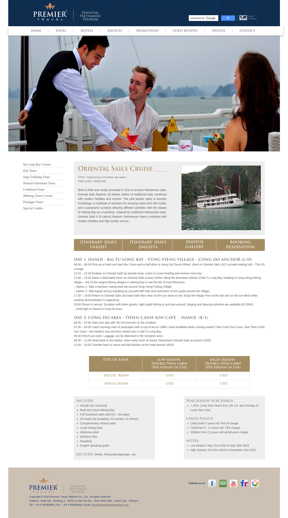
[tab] (98, 245)
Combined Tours (34, 189)
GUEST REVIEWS (185, 31)
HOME (36, 31)
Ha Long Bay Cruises (37, 164)
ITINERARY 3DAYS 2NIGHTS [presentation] (147, 245)
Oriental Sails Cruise (115, 169)
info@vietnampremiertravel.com (110, 504)
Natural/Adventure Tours (39, 183)
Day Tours (30, 170)
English (251, 16)
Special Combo (33, 208)
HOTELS (87, 31)
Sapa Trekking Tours (36, 177)
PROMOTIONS (147, 31)
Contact (247, 31)
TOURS (60, 31)
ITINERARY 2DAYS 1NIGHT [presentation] (98, 245)
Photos (218, 31)
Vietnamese (252, 19)
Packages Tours (33, 202)
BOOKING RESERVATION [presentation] (240, 245)
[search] (203, 18)
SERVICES (114, 31)
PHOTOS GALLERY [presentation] (194, 244)
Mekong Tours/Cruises (38, 195)
